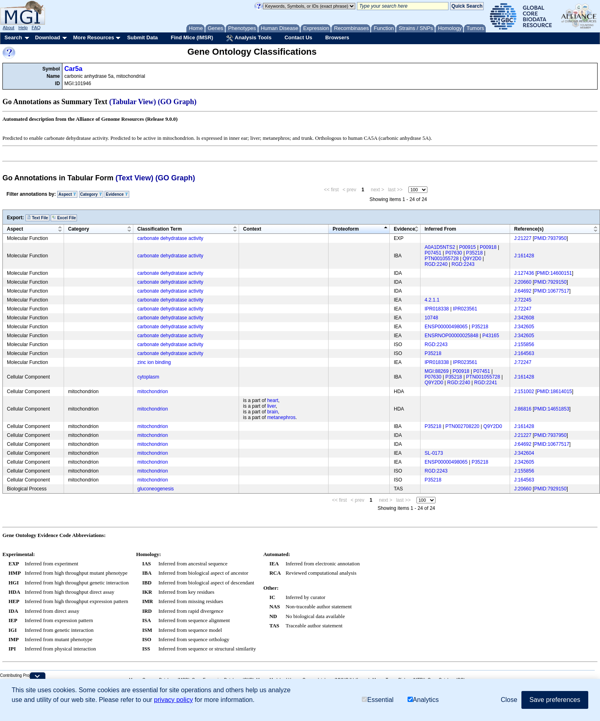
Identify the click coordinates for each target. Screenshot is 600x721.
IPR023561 (465, 309)
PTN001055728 (442, 258)
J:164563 (524, 353)
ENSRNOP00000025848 (451, 335)
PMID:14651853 (551, 409)
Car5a (73, 68)
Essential (377, 699)
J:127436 (524, 273)
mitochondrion (152, 391)
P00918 (488, 247)
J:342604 (524, 453)
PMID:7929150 (550, 282)
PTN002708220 (462, 426)
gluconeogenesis (155, 489)
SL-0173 (434, 453)
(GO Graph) (177, 102)
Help (23, 27)
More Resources (93, 37)
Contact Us (298, 37)
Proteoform (346, 229)
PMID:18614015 (554, 391)
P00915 (467, 247)
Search (13, 37)
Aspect (67, 194)
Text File (37, 217)
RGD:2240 (436, 264)
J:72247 (523, 309)
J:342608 (524, 318)
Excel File (64, 217)
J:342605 (524, 326)
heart (272, 400)
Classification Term (159, 229)
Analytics (423, 699)
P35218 (474, 253)
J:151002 (524, 391)
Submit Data (142, 37)
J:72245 (523, 300)
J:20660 (523, 282)
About (9, 27)
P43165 (491, 335)
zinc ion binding (154, 362)
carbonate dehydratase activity (170, 238)
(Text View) (134, 178)
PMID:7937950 (550, 238)
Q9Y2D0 (472, 258)
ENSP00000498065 (446, 326)
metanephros (281, 417)
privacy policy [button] (173, 699)
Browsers (337, 37)
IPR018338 (437, 309)
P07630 (453, 253)
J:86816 (523, 409)
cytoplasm (148, 377)
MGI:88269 (436, 371)
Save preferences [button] (555, 699)
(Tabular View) (132, 102)
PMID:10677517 (551, 291)
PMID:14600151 (554, 273)
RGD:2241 (485, 382)
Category (91, 194)
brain (272, 412)
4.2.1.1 (432, 300)
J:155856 (524, 344)
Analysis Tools (248, 38)
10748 (431, 318)
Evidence (117, 194)
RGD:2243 (463, 264)
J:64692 (523, 291)
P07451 (433, 253)
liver (271, 406)
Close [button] (509, 699)
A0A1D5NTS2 (440, 247)
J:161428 (524, 256)
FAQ (36, 27)
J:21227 (523, 238)
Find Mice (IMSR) (192, 37)
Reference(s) (529, 229)
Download (47, 37)
